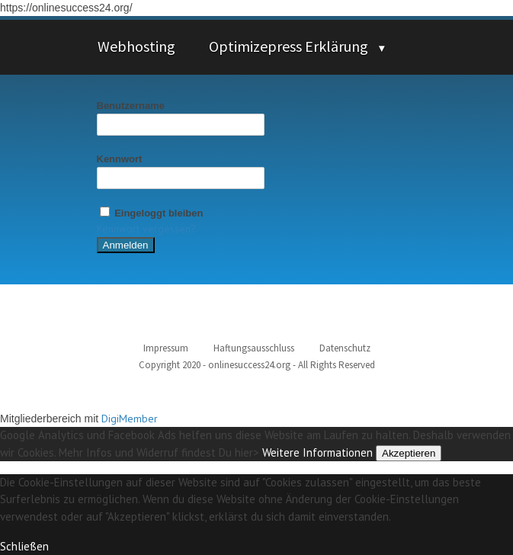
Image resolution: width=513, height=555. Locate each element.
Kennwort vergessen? (146, 229)
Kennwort (120, 159)
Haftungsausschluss (253, 348)
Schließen (24, 546)
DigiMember (129, 418)
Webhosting (136, 46)
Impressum (165, 348)
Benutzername (131, 105)
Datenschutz (344, 348)
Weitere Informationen (317, 452)
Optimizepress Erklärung (288, 46)
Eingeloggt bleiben (150, 213)
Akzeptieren (408, 453)
